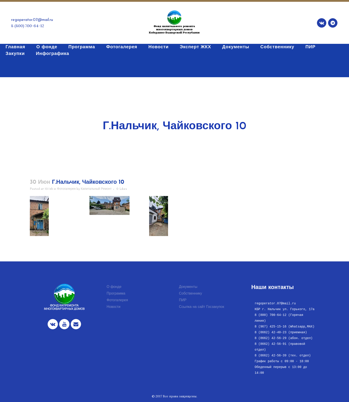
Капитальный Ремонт (96, 189)
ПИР (183, 300)
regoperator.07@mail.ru (32, 20)
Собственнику (190, 293)
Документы (188, 287)
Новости (113, 307)
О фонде (114, 287)
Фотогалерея (66, 189)
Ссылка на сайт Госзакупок (201, 307)
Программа (116, 293)
